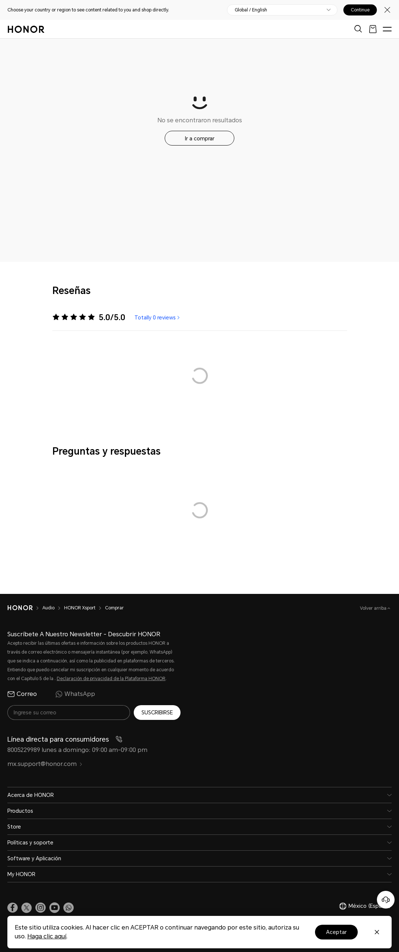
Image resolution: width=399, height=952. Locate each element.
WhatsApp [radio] (75, 694)
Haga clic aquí (46, 936)
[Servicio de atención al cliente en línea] (386, 900)
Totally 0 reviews (157, 318)
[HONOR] (24, 608)
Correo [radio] (22, 694)
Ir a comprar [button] (199, 138)
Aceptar (336, 932)
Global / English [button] (251, 10)
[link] (12, 908)
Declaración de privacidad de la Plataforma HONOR (111, 678)
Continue (360, 10)
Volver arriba (374, 608)
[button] (68, 908)
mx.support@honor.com (45, 763)
